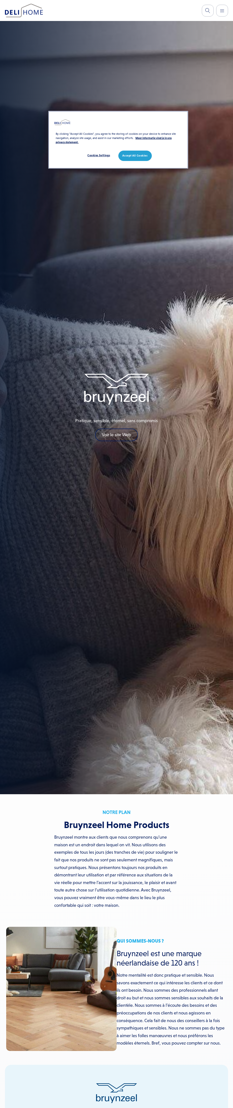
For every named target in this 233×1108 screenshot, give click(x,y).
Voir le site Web (116, 434)
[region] (118, 140)
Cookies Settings (98, 155)
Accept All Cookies (134, 155)
